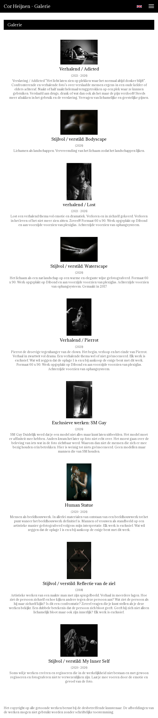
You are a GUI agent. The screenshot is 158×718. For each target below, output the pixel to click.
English (139, 6)
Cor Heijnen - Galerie (27, 6)
